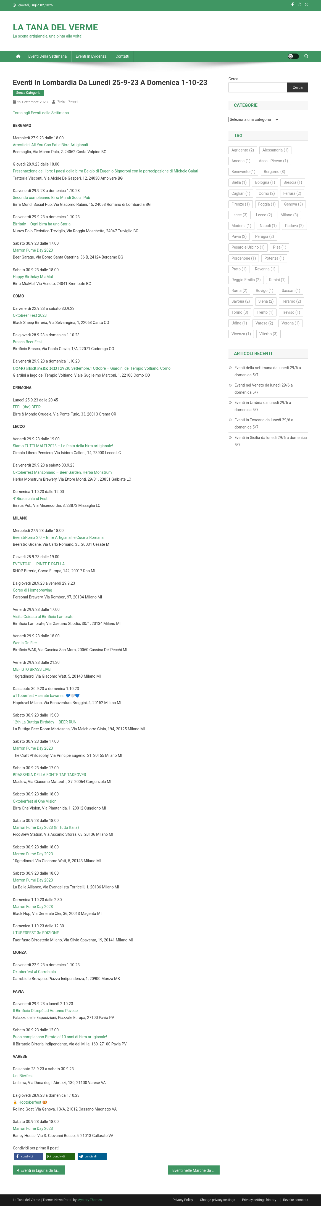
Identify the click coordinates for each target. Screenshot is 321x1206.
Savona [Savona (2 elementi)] (240, 301)
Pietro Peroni (67, 102)
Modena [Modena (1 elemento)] (241, 225)
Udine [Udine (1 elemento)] (239, 323)
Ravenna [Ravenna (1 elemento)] (265, 269)
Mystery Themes (89, 1200)
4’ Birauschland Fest (30, 498)
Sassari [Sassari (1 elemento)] (291, 290)
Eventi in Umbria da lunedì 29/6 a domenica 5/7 (263, 406)
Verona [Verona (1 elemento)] (290, 323)
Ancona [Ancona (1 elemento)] (241, 161)
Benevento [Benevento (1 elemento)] (243, 171)
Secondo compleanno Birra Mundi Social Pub (51, 197)
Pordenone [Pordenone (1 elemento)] (243, 258)
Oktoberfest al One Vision (34, 801)
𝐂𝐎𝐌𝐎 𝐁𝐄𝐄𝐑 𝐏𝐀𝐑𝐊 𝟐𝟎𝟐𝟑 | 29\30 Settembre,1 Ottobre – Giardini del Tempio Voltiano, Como (91, 368)
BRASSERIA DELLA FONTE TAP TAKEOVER (49, 775)
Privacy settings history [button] (259, 1200)
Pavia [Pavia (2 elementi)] (239, 236)
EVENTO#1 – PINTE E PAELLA (39, 564)
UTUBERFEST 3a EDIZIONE (36, 933)
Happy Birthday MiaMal (33, 277)
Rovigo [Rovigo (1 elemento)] (264, 290)
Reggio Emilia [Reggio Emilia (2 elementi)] (246, 280)
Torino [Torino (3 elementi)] (239, 312)
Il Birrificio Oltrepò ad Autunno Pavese (45, 1010)
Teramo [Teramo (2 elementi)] (291, 301)
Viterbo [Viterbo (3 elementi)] (268, 334)
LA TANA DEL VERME (55, 27)
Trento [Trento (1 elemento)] (265, 312)
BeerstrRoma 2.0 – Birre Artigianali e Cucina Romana (58, 537)
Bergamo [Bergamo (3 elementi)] (274, 171)
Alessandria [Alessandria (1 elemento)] (275, 150)
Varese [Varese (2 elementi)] (264, 323)
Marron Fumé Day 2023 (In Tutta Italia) (46, 827)
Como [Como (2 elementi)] (267, 193)
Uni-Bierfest (23, 1076)
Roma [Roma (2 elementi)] (239, 290)
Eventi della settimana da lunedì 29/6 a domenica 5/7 (268, 371)
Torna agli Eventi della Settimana (41, 113)
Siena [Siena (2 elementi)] (266, 301)
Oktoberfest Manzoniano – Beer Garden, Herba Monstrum (62, 472)
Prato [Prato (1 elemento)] (238, 269)
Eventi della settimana (47, 56)
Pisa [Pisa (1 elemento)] (279, 247)
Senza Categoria (28, 93)
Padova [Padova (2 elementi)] (294, 225)
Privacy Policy (183, 1200)
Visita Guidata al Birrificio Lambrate (43, 616)
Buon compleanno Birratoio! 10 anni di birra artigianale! (60, 1037)
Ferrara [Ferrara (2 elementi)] (292, 193)
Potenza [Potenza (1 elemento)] (274, 258)
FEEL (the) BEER (27, 407)
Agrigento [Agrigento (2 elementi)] (242, 150)
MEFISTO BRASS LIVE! (32, 669)
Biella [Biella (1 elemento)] (239, 182)
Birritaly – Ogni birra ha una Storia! (42, 224)
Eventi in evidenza (91, 56)
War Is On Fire (25, 643)
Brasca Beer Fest (27, 342)
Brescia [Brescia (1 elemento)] (292, 182)
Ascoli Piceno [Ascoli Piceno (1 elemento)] (273, 161)
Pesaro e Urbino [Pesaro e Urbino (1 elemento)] (248, 247)
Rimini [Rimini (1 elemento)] (277, 280)
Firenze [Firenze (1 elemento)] (240, 204)
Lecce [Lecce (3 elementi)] (239, 215)
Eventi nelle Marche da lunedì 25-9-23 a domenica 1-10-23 (196, 1170)
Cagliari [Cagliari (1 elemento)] (240, 193)
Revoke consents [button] (295, 1200)
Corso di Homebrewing (32, 590)
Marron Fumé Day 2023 (33, 250)
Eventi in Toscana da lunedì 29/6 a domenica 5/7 (264, 423)
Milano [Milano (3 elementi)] (289, 215)
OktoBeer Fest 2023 (30, 315)
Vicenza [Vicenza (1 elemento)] (241, 334)
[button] (28, 1156)
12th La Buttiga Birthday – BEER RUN (44, 722)
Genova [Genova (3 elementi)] (293, 204)
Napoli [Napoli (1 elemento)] (268, 225)
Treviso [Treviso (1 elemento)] (291, 312)
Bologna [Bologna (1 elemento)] (265, 182)
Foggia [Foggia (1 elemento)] (267, 204)
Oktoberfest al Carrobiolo (34, 972)
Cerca (233, 79)
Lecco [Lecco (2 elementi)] (264, 215)
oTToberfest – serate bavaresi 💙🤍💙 (46, 695)
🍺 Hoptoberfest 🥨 (30, 1102)
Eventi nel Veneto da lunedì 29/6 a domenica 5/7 (264, 389)
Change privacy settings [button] (217, 1200)
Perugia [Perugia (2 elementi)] (264, 236)
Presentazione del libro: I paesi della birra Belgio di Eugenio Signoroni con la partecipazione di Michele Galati (105, 171)
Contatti (122, 56)
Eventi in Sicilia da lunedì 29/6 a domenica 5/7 (271, 441)
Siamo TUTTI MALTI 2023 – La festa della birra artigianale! (63, 446)
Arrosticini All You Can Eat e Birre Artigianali (50, 145)
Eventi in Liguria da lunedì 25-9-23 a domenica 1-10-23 (42, 1170)
